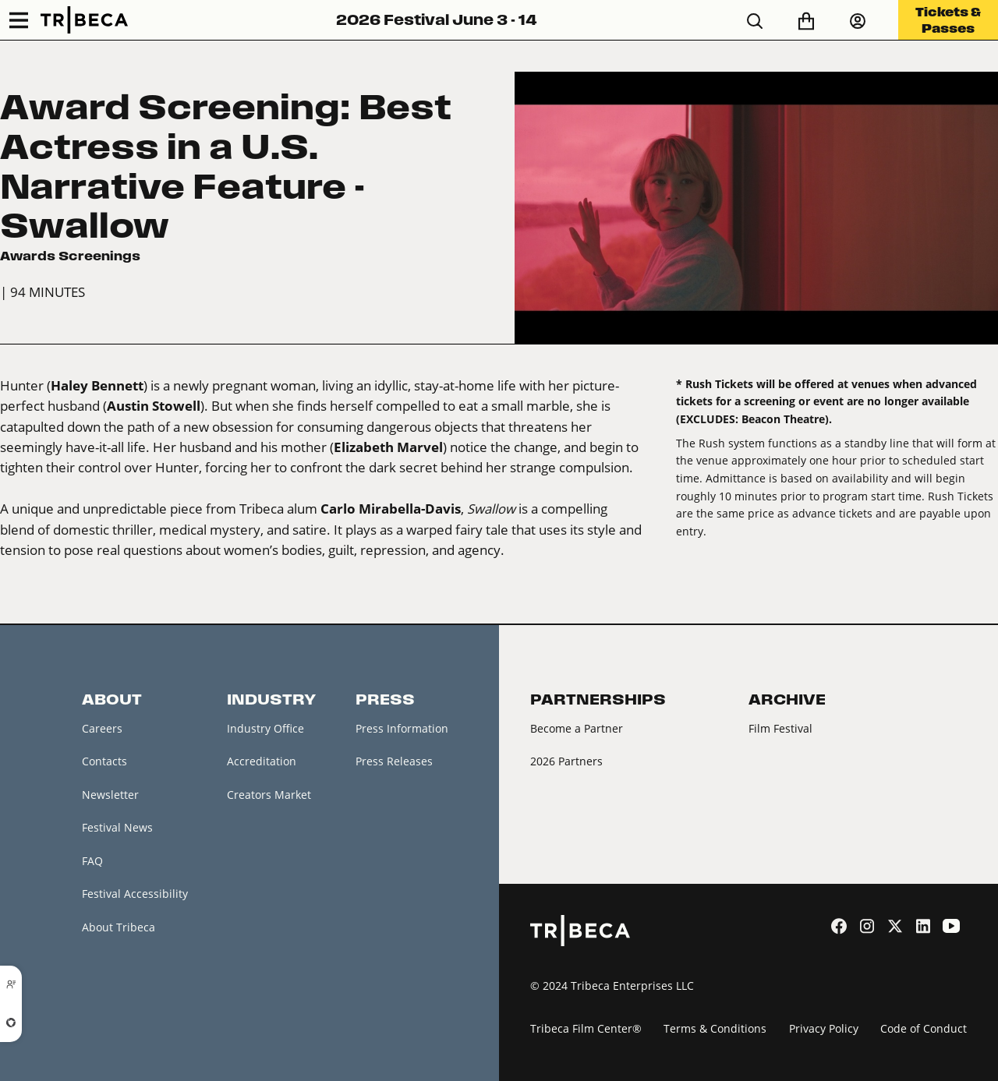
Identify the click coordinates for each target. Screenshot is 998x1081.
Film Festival (780, 728)
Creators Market (269, 794)
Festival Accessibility (135, 893)
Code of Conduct (923, 1028)
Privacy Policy (823, 1028)
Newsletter (110, 794)
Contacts (104, 761)
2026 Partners (566, 761)
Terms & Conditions (715, 1028)
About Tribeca (118, 927)
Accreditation (261, 761)
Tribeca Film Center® (586, 1028)
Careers (102, 728)
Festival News (117, 827)
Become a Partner (576, 728)
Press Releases (394, 761)
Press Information (402, 728)
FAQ (92, 860)
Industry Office (265, 728)
